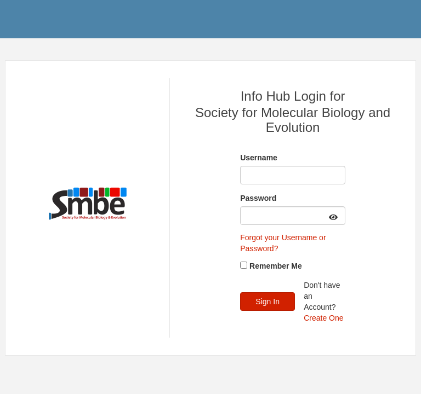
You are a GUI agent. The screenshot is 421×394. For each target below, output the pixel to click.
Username (258, 157)
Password (258, 198)
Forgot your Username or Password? (283, 243)
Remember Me (275, 266)
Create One (323, 318)
